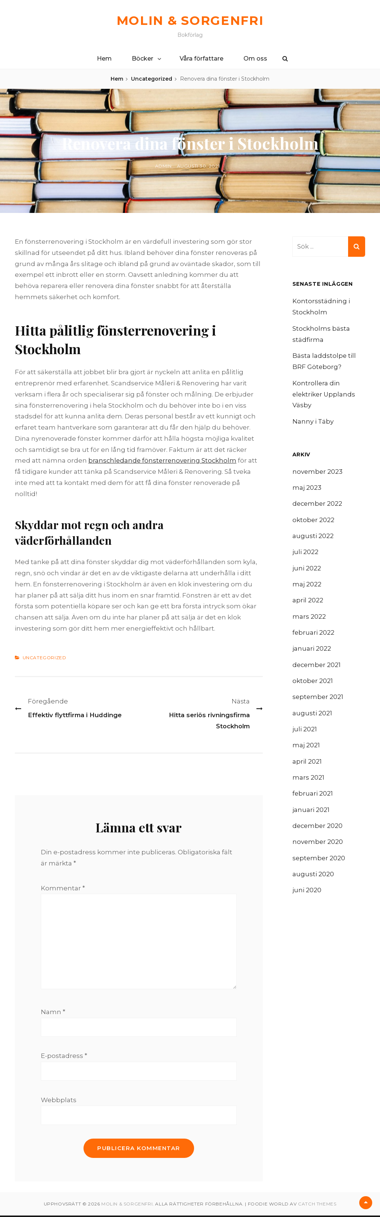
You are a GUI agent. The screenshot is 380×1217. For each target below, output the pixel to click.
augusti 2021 (312, 715)
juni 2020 (306, 894)
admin (163, 166)
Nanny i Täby (313, 421)
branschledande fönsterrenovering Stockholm (163, 460)
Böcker (142, 58)
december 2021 (317, 666)
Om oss (255, 58)
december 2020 (318, 829)
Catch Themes (317, 1205)
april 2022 (307, 601)
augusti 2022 (313, 536)
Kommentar (63, 888)
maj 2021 (306, 748)
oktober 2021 (312, 683)
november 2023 (317, 471)
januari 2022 (311, 650)
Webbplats (58, 1101)
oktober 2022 (313, 520)
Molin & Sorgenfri (190, 20)
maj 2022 (306, 585)
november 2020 (318, 845)
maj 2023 (306, 488)
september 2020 (319, 861)
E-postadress (64, 1057)
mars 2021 (308, 780)
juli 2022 (305, 553)
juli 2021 (304, 731)
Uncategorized (151, 78)
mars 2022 (309, 618)
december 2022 (318, 504)
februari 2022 (313, 634)
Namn (53, 1013)
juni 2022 (306, 569)
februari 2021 (312, 796)
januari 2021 (311, 813)
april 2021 (307, 764)
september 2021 (318, 699)
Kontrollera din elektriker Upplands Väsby (324, 394)
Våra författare (201, 58)
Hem (104, 58)
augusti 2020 (313, 878)
